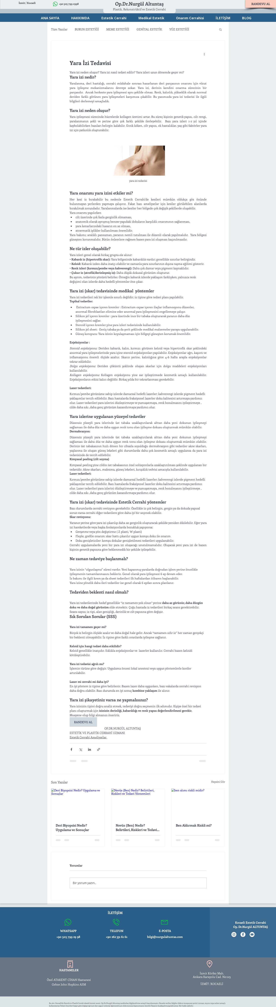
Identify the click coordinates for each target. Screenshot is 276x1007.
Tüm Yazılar (59, 29)
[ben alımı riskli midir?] (198, 804)
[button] (220, 29)
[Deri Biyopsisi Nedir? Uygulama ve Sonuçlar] (78, 804)
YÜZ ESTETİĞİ (179, 29)
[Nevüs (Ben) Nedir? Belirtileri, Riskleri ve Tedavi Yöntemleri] (138, 804)
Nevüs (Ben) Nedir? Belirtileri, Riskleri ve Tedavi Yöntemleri (136, 827)
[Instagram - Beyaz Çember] (233, 934)
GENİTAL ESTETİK (149, 29)
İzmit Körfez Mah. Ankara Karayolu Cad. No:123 (212, 975)
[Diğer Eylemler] (204, 54)
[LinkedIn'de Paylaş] (89, 749)
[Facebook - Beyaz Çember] (242, 934)
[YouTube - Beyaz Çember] (252, 934)
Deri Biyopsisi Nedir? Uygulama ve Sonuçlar (72, 827)
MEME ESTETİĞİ (117, 29)
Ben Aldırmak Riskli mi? (194, 825)
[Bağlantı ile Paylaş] (98, 749)
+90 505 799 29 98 (68, 937)
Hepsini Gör (218, 781)
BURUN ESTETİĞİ (87, 29)
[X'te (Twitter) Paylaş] (80, 749)
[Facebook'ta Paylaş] (71, 749)
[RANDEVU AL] (260, 4)
